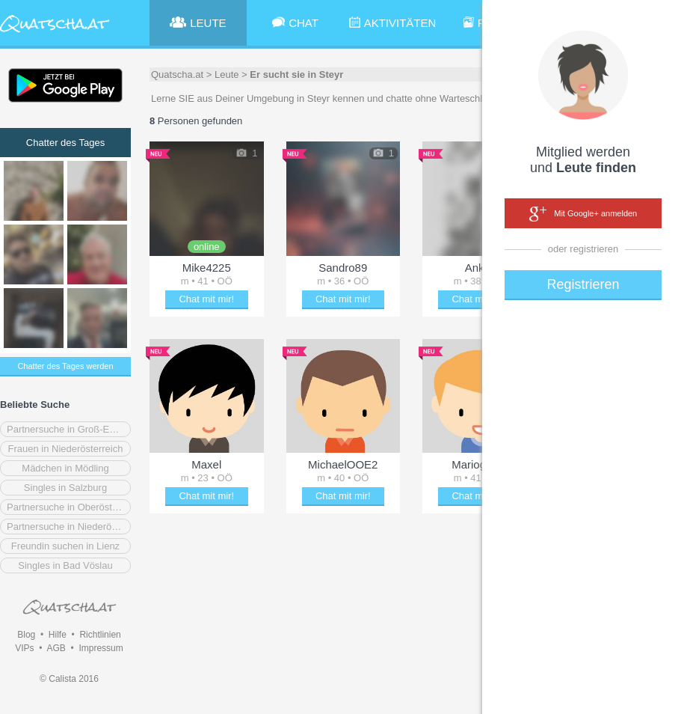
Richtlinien (99, 634)
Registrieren (582, 284)
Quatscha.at (177, 74)
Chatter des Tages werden (65, 365)
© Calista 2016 (69, 679)
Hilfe (58, 634)
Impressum (100, 648)
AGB (55, 648)
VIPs (24, 648)
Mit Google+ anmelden (583, 214)
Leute (227, 74)
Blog (26, 634)
